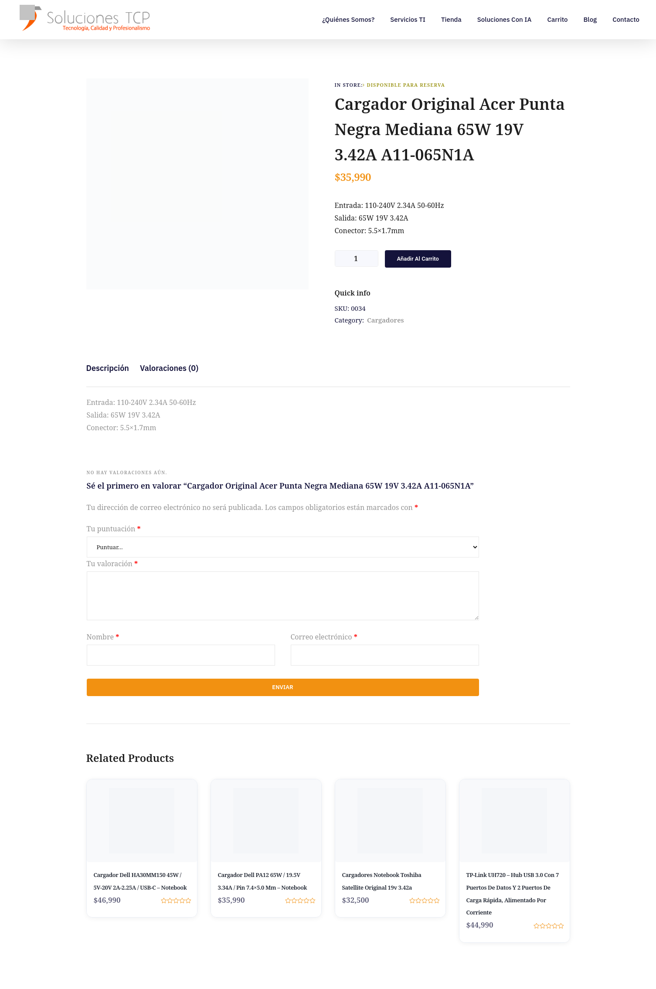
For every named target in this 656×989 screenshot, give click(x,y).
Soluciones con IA (504, 19)
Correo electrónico (324, 637)
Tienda (451, 19)
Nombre (103, 637)
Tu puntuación (114, 529)
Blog (590, 19)
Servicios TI (407, 19)
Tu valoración (112, 563)
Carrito (557, 19)
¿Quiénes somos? (348, 19)
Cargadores (385, 320)
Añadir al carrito (418, 258)
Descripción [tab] (107, 368)
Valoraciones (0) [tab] (169, 368)
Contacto (625, 19)
